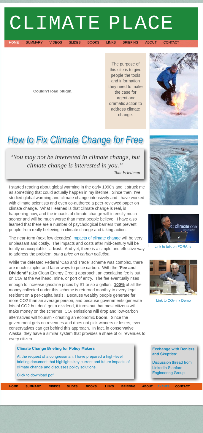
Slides (75, 42)
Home (14, 42)
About (151, 42)
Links (111, 42)
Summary (35, 42)
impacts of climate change (97, 238)
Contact (171, 42)
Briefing (131, 42)
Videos (56, 42)
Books (94, 42)
